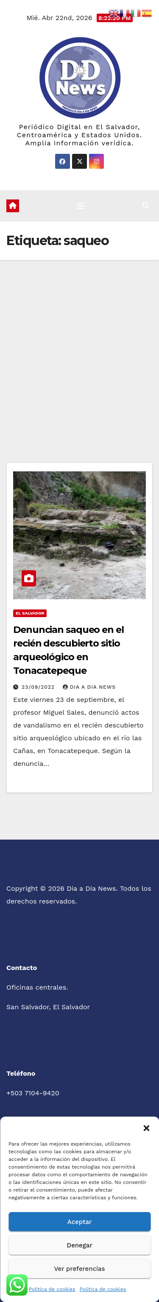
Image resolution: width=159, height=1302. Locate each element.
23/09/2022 (39, 687)
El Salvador (30, 613)
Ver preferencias (79, 1269)
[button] (146, 1127)
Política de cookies (52, 1289)
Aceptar (79, 1222)
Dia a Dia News (89, 687)
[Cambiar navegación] (81, 206)
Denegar (79, 1245)
